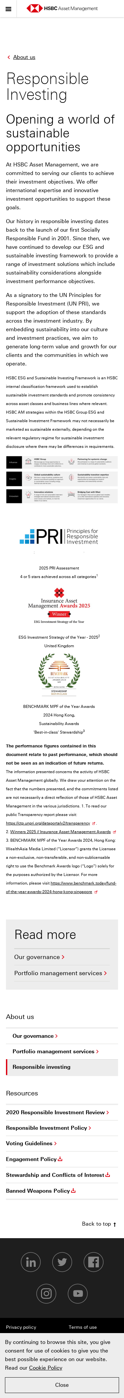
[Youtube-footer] (78, 1294)
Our (37, 957)
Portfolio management (58, 973)
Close (62, 1385)
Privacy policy (21, 1327)
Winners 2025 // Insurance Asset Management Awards (60, 832)
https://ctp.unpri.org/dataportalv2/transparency (48, 823)
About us (20, 56)
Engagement (34, 1159)
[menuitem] (62, 957)
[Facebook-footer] (93, 1262)
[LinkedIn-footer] (31, 1262)
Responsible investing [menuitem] (43, 1070)
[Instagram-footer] (46, 1294)
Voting (29, 1143)
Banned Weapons (41, 1190)
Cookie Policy (45, 1368)
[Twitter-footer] (62, 1262)
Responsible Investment (46, 1128)
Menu (8, 7)
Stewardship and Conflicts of (58, 1175)
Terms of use (83, 1327)
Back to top (100, 1224)
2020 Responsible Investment (55, 1112)
